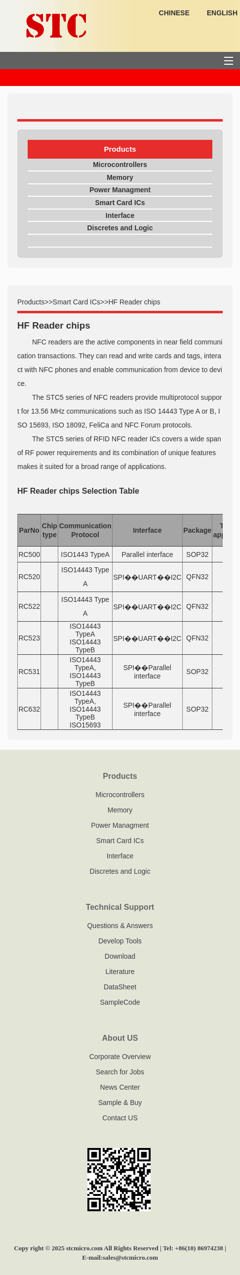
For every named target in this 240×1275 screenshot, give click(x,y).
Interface (120, 215)
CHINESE (174, 13)
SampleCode (120, 1002)
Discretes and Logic (120, 228)
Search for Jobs (120, 1072)
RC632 (29, 709)
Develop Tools (120, 941)
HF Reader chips (134, 302)
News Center (120, 1087)
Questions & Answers (120, 926)
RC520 (29, 577)
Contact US (120, 1118)
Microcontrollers (120, 165)
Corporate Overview (120, 1057)
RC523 (29, 638)
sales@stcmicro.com (130, 1257)
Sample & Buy (120, 1102)
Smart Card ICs (120, 203)
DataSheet (120, 987)
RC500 (29, 554)
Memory (120, 177)
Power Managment (120, 190)
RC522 (29, 606)
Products (30, 302)
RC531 (29, 672)
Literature (119, 972)
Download (120, 956)
